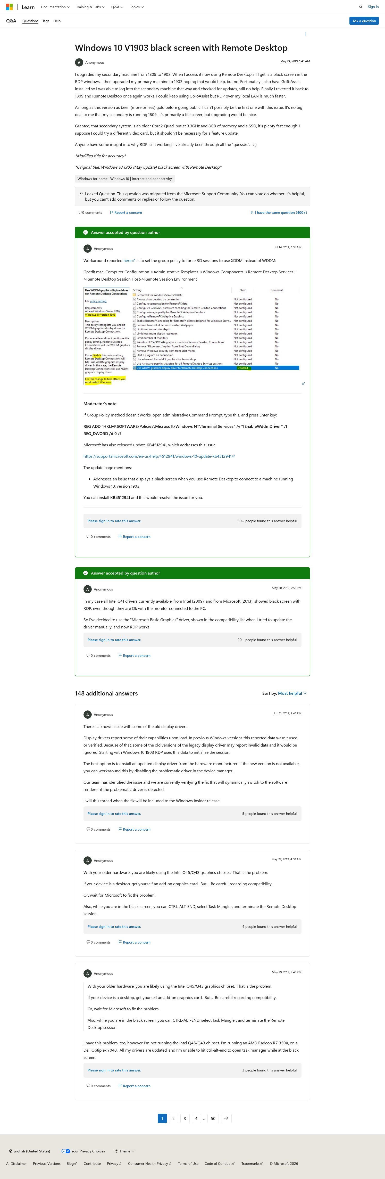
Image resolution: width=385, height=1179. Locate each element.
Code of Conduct (218, 1163)
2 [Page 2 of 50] (173, 1118)
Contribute (92, 1163)
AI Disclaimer (16, 1163)
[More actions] (305, 34)
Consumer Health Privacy (148, 1163)
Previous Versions (47, 1163)
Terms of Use (188, 1163)
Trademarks (250, 1163)
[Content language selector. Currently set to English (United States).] (29, 1151)
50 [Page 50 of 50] (213, 1118)
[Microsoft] (9, 7)
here (127, 260)
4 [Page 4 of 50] (196, 1118)
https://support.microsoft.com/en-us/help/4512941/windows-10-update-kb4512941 (157, 456)
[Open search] (361, 7)
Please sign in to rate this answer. (114, 520)
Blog (70, 1163)
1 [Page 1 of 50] (162, 1118)
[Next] (226, 1118)
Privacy (112, 1163)
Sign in (373, 6)
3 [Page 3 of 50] (185, 1118)
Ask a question (364, 20)
